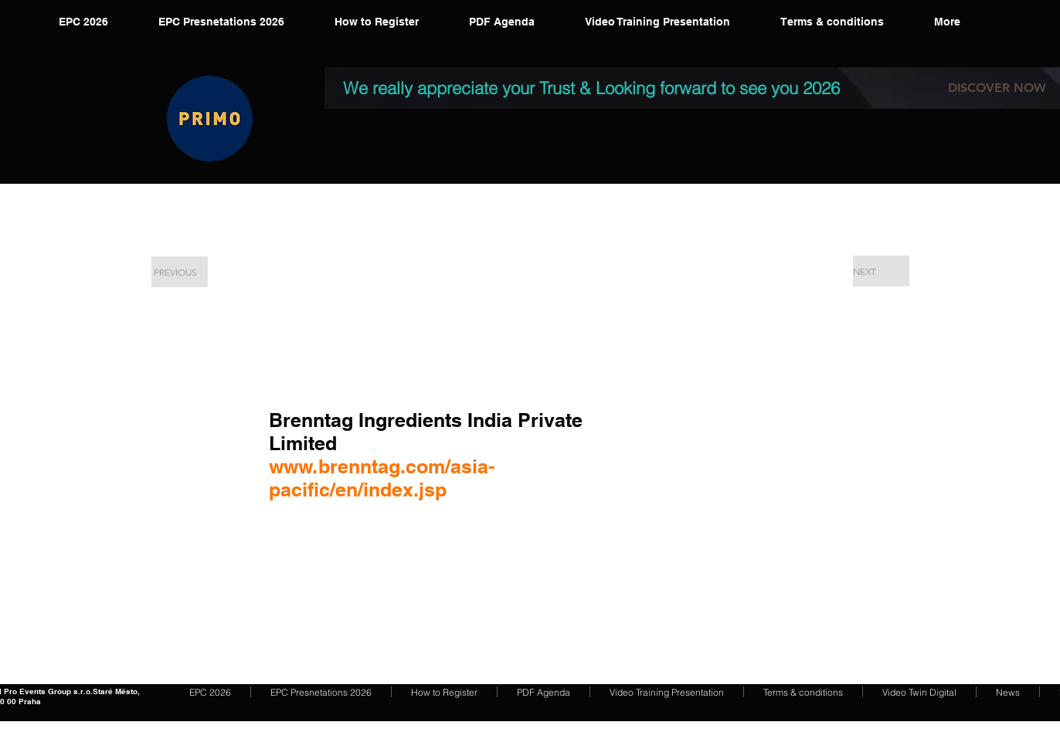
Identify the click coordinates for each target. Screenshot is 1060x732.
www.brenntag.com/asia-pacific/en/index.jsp (381, 478)
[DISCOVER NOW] (997, 88)
